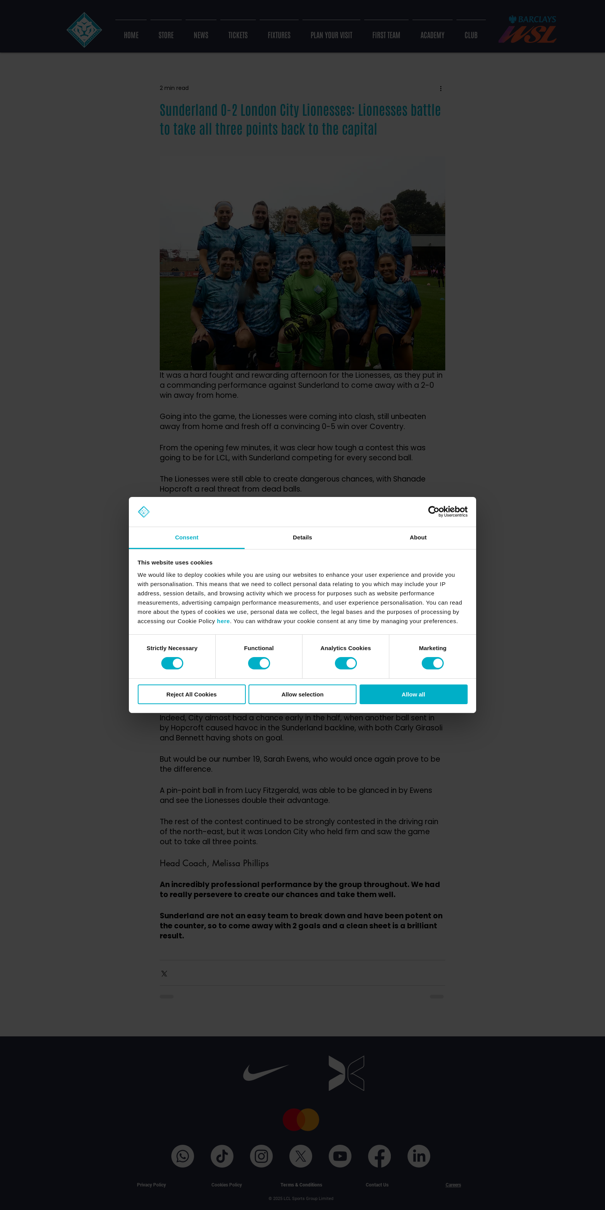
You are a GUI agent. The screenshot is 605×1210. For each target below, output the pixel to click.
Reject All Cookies (191, 694)
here (223, 621)
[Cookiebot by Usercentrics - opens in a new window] (434, 511)
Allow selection (302, 694)
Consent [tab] (187, 537)
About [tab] (418, 537)
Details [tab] (302, 537)
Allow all (413, 694)
